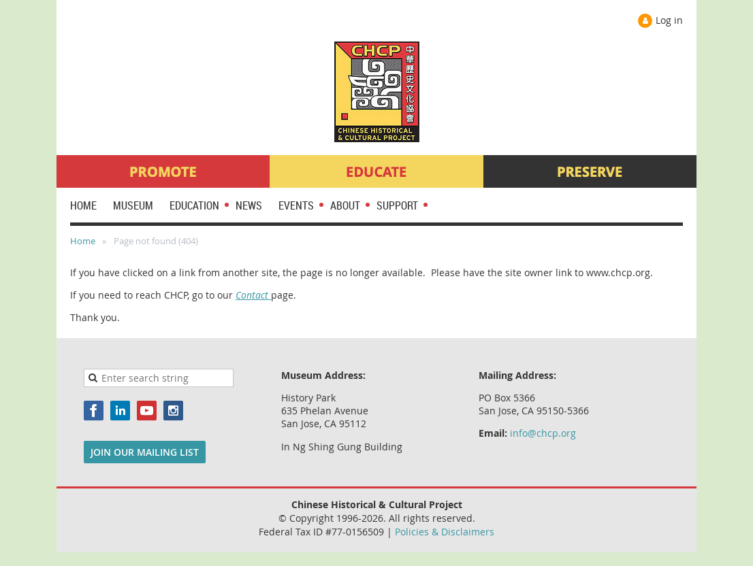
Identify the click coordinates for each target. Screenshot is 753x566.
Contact (253, 294)
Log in (669, 20)
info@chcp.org (543, 433)
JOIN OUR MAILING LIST (145, 452)
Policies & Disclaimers (444, 531)
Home (82, 241)
